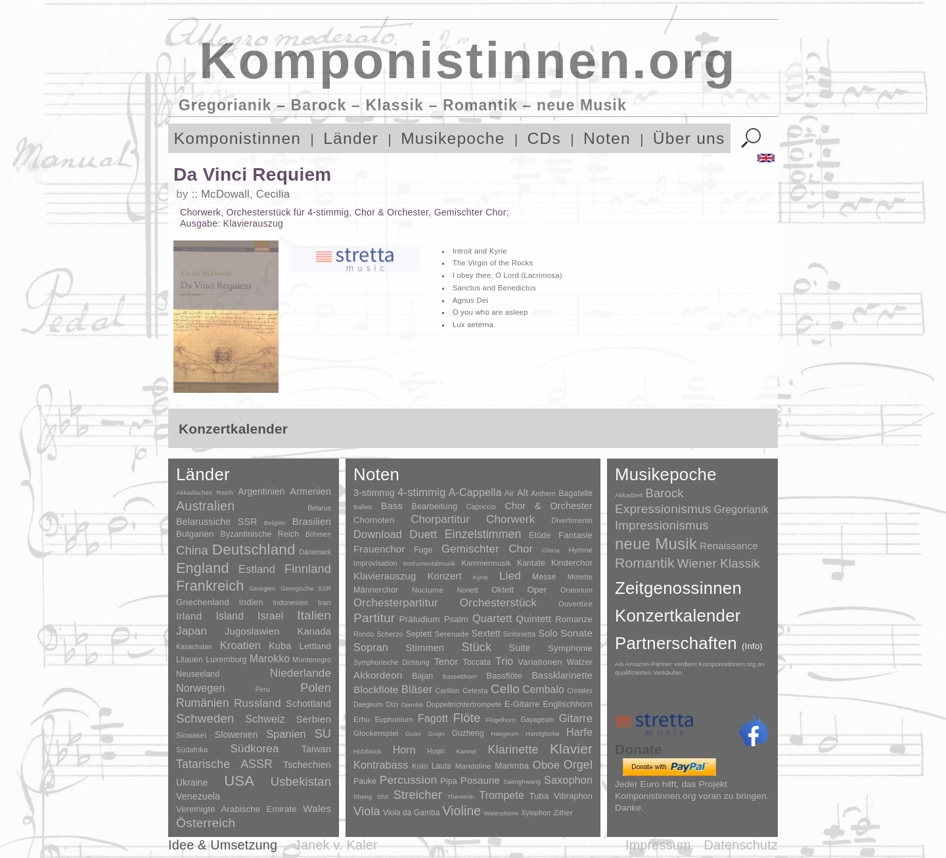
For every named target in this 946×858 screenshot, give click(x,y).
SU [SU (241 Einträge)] (323, 733)
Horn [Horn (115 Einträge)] (404, 750)
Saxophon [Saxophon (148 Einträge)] (568, 780)
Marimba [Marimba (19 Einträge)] (512, 766)
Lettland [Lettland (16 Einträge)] (315, 646)
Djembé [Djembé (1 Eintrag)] (412, 704)
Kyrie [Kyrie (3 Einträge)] (480, 577)
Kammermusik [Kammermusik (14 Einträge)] (486, 562)
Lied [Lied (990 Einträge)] (510, 576)
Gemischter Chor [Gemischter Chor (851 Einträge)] (487, 549)
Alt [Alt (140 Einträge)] (522, 492)
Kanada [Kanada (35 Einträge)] (314, 631)
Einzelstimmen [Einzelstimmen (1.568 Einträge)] (483, 534)
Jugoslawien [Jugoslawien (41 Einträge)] (252, 631)
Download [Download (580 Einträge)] (377, 534)
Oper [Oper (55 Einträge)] (537, 590)
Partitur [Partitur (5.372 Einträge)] (374, 618)
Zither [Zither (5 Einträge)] (562, 813)
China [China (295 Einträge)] (192, 550)
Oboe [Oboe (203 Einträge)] (546, 765)
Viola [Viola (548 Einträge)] (366, 811)
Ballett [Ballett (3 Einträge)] (362, 506)
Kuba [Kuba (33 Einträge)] (280, 646)
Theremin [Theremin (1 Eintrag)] (460, 796)
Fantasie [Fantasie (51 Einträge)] (575, 535)
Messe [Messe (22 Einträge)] (544, 576)
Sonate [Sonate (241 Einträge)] (576, 633)
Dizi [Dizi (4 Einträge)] (392, 704)
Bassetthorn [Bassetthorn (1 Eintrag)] (460, 676)
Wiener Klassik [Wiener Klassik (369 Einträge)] (718, 563)
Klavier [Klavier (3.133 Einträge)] (571, 748)
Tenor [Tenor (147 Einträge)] (446, 661)
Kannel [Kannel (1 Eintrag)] (466, 751)
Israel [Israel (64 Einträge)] (270, 615)
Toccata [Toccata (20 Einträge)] (477, 662)
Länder (350, 138)
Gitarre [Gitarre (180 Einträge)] (576, 718)
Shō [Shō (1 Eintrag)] (382, 796)
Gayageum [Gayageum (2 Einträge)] (537, 719)
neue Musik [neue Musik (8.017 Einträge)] (656, 544)
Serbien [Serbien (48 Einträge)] (313, 719)
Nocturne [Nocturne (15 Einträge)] (428, 589)
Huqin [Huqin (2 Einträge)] (436, 751)
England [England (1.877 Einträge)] (202, 568)
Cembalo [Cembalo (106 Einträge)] (543, 689)
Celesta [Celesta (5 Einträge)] (475, 690)
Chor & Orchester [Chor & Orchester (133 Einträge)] (549, 506)
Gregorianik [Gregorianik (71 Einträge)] (741, 509)
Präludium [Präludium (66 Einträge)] (419, 619)
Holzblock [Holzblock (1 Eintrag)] (367, 751)
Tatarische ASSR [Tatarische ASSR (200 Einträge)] (224, 764)
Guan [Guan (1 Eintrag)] (413, 733)
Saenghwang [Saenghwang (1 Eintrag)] (522, 781)
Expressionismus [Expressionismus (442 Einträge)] (663, 509)
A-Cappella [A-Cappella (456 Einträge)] (475, 492)
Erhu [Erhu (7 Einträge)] (361, 719)
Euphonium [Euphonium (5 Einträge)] (393, 719)
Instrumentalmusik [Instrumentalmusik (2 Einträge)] (429, 563)
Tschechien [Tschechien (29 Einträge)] (307, 764)
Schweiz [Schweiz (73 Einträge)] (264, 719)
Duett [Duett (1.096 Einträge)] (423, 534)
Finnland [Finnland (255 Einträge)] (307, 569)
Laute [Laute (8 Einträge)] (441, 766)
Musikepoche (453, 138)
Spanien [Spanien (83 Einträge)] (285, 734)
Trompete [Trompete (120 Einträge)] (501, 795)
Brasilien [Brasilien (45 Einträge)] (311, 521)
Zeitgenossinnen (678, 588)
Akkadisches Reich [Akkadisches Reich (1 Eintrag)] (204, 492)
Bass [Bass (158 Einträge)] (392, 506)
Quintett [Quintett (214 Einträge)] (533, 618)
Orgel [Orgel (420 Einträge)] (578, 764)
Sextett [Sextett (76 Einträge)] (486, 634)
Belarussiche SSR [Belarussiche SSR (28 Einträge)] (217, 521)
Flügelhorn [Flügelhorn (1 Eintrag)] (500, 719)
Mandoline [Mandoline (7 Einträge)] (473, 765)
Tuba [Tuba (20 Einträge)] (539, 796)
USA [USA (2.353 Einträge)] (239, 781)
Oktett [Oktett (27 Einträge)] (502, 590)
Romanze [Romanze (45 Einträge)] (574, 619)
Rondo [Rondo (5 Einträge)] (363, 634)
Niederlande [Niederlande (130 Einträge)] (300, 673)
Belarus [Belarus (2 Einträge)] (319, 508)
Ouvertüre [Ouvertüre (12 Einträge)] (575, 604)
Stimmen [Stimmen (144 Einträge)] (424, 648)
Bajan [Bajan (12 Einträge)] (422, 676)
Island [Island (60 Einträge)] (229, 615)
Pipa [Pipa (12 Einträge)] (448, 781)
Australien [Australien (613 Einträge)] (205, 506)
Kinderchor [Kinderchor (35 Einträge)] (572, 563)
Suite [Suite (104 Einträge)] (520, 648)
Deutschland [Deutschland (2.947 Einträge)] (254, 549)
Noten (607, 138)
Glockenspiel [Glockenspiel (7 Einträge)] (375, 733)
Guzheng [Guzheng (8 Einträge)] (468, 733)
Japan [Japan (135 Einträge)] (191, 631)
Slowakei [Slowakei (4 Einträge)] (191, 735)
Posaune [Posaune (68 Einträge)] (480, 780)
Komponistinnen (238, 138)
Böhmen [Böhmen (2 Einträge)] (318, 534)
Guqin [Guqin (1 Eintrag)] (436, 733)
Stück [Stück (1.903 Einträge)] (476, 647)
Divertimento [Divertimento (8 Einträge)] (572, 520)
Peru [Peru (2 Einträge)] (263, 689)
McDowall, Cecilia (245, 194)
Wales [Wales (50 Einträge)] (317, 808)
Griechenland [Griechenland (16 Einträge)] (202, 602)
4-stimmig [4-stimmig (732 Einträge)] (421, 492)
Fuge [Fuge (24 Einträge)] (423, 549)
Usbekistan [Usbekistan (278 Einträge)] (301, 781)
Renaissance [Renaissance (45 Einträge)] (729, 545)
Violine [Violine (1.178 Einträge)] (461, 811)
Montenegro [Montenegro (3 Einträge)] (311, 660)
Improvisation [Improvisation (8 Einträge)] (375, 563)
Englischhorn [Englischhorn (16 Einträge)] (568, 704)
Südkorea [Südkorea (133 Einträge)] (255, 748)
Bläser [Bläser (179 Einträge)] (417, 689)
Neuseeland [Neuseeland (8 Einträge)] (197, 674)
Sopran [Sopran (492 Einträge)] (370, 647)
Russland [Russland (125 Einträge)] (257, 703)
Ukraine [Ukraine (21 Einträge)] (192, 783)
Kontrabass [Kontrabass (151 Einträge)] (380, 765)
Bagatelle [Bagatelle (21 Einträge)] (575, 493)
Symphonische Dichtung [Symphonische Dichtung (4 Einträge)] (391, 662)
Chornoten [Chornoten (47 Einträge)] (373, 520)
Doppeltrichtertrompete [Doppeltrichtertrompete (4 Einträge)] (463, 704)
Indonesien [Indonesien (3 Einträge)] (290, 602)
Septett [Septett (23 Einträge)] (419, 634)
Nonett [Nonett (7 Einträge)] (467, 590)
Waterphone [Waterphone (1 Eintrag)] (501, 813)
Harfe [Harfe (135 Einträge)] (579, 732)
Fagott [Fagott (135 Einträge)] (433, 718)
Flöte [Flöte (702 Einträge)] (466, 718)
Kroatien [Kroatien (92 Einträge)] (240, 645)
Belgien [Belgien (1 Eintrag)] (275, 522)
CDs (545, 138)
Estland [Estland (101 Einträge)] (256, 569)
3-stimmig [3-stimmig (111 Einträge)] (374, 492)
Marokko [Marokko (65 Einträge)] (270, 658)
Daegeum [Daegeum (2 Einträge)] (368, 704)
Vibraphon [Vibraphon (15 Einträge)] (573, 796)
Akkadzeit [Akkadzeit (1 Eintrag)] (628, 495)
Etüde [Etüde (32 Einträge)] (540, 535)
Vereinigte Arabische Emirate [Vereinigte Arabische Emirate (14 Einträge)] (236, 809)
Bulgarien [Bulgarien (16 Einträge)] (195, 534)
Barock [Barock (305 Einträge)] (664, 493)
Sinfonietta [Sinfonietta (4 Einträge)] (519, 634)
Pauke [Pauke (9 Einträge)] (364, 781)
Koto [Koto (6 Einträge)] (420, 766)
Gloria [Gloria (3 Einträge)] (551, 550)
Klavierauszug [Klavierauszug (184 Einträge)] (384, 576)
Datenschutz (741, 845)
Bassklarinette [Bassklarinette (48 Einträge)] (562, 675)
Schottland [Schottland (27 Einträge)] (308, 703)
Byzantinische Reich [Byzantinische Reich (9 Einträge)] (259, 534)
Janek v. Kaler (336, 845)
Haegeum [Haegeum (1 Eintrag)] (504, 733)
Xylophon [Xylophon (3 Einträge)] (536, 813)
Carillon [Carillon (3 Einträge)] (448, 690)
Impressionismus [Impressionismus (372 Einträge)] (662, 525)
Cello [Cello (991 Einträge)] (505, 689)
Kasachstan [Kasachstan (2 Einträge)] (194, 646)
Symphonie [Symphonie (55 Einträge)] (570, 648)
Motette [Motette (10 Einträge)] (580, 577)
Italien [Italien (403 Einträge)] (314, 615)
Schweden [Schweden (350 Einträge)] (205, 718)
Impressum (658, 845)
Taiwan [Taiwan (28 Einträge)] (316, 749)
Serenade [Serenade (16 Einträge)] (452, 634)
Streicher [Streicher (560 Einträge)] (418, 795)
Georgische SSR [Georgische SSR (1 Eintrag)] (306, 588)
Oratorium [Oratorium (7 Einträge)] (576, 590)
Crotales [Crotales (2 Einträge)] (580, 690)
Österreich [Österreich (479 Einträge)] (206, 823)
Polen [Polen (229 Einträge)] (315, 687)
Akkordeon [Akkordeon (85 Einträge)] (378, 675)
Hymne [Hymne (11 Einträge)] (580, 550)
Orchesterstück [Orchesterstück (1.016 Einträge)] (498, 603)
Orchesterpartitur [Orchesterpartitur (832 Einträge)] (395, 603)
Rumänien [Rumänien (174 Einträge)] (202, 703)
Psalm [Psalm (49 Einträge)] (456, 619)
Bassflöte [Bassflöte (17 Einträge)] (504, 676)
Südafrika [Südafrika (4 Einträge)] (192, 750)
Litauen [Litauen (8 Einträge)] (189, 659)
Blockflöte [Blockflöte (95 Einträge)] (376, 689)
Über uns (689, 138)
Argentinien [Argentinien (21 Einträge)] (261, 492)
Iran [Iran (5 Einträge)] (324, 602)
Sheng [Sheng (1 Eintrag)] (362, 796)
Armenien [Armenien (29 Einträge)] (310, 491)
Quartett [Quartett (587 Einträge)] (492, 618)
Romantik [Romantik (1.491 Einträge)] (645, 562)
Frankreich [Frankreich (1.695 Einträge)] (210, 586)
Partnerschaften (689, 643)
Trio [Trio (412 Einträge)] (504, 661)
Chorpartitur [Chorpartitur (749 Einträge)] (440, 519)
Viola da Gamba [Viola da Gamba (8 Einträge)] (411, 812)
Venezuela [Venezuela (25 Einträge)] (198, 796)
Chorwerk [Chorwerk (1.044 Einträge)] (510, 519)
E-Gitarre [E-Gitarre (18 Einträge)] (522, 704)
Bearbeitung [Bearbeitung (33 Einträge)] (434, 506)
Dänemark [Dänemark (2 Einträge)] (315, 552)
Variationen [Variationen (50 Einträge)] (540, 662)
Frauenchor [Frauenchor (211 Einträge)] (379, 548)
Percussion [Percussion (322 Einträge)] (408, 779)
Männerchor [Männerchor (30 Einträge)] (375, 590)
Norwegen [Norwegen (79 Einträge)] (200, 688)
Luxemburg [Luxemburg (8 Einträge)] (226, 659)
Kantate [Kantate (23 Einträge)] (531, 563)
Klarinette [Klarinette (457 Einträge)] (512, 749)
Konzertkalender (678, 615)
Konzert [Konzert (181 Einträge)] (445, 576)
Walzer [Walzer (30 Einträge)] (580, 662)
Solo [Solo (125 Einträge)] (547, 633)
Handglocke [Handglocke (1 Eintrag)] (543, 733)
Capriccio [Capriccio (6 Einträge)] (481, 506)
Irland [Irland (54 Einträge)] (189, 615)
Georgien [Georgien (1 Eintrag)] (262, 588)
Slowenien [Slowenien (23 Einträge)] (236, 734)
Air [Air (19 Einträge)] (509, 493)
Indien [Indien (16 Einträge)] (251, 602)
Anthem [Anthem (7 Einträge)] (543, 493)
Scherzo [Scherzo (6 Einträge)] (390, 634)
